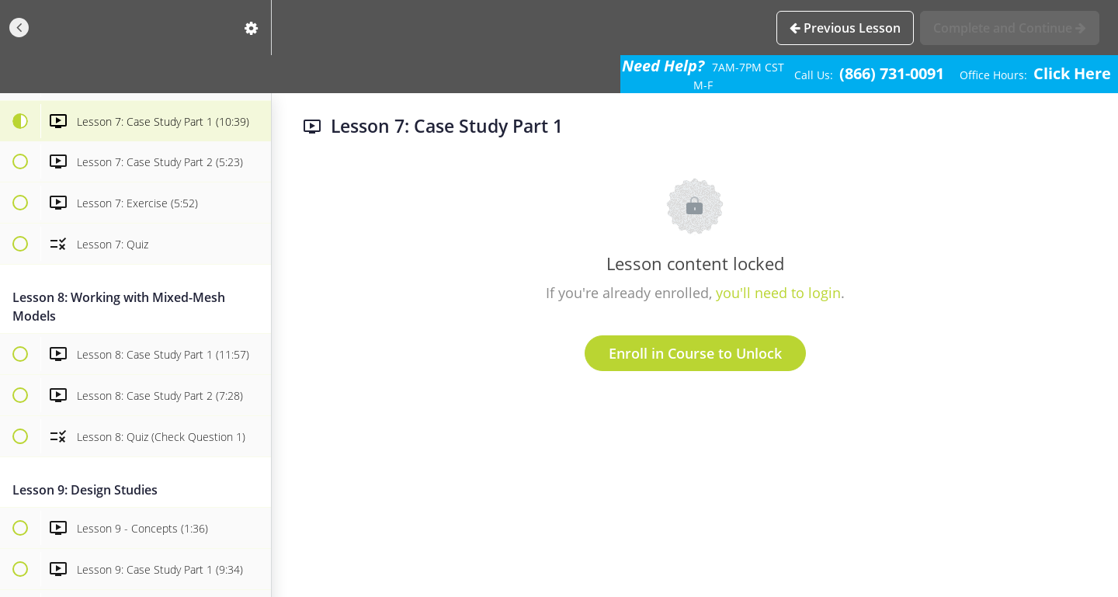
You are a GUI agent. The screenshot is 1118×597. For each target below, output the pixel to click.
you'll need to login (778, 292)
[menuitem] (251, 27)
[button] (19, 27)
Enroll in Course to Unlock (695, 353)
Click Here (1072, 73)
